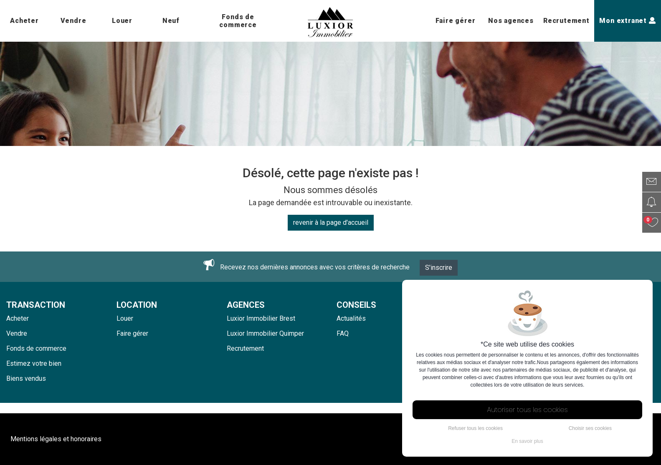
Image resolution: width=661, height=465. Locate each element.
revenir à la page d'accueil (330, 222)
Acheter (24, 21)
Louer (122, 21)
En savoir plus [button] (527, 441)
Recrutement (566, 21)
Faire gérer (456, 21)
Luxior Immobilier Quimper (265, 333)
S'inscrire (438, 267)
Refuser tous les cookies (475, 428)
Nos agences (511, 21)
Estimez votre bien (33, 363)
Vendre (73, 21)
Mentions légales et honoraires (55, 439)
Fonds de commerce (237, 21)
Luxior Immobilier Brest (261, 318)
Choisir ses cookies (590, 428)
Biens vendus (26, 378)
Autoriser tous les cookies (527, 410)
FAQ (343, 333)
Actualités (351, 318)
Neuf (171, 21)
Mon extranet (627, 21)
